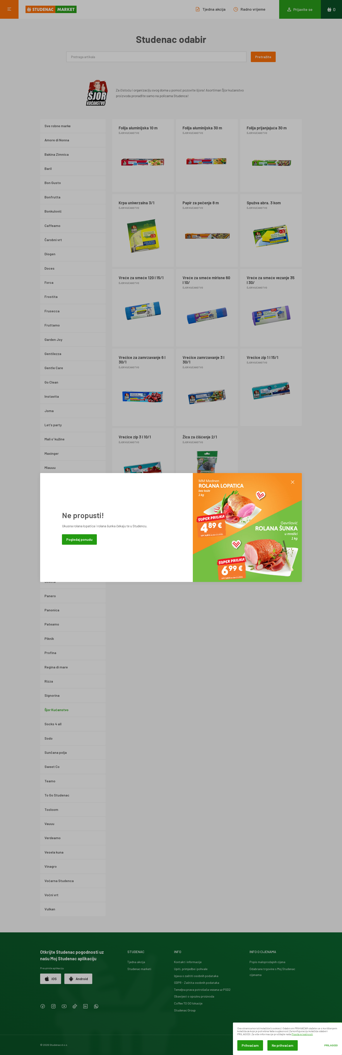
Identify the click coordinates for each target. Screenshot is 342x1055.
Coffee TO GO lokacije (188, 1003)
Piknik (49, 638)
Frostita (51, 296)
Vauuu (49, 824)
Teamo (49, 781)
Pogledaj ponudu (79, 539)
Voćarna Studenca (59, 881)
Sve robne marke (57, 126)
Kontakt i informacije (188, 962)
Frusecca (52, 311)
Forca (48, 282)
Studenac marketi (139, 969)
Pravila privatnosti (302, 1034)
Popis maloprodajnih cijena (267, 962)
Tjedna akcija (136, 962)
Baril (48, 168)
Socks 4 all (53, 724)
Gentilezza (52, 354)
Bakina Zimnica (56, 154)
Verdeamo (52, 838)
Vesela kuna (53, 852)
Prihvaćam (250, 1045)
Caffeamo (52, 225)
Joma (49, 411)
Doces (49, 268)
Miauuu (50, 467)
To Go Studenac (56, 795)
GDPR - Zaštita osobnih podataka (196, 982)
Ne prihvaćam (282, 1045)
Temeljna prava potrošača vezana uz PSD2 (202, 989)
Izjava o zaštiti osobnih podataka (196, 976)
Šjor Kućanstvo (56, 710)
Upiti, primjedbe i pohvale (190, 969)
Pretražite (263, 57)
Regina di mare (56, 667)
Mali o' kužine (54, 439)
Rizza (48, 681)
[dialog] (287, 1039)
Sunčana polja (55, 752)
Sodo (48, 738)
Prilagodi (331, 1045)
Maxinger (51, 453)
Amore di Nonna (56, 140)
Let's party (53, 425)
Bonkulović (53, 211)
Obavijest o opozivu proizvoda (194, 996)
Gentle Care (53, 368)
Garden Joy (53, 339)
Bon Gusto (52, 183)
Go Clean (51, 382)
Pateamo (51, 624)
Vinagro (50, 866)
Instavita (51, 396)
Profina (50, 653)
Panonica (51, 610)
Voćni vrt (51, 895)
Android (78, 978)
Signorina (52, 695)
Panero (50, 596)
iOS (50, 978)
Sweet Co (52, 766)
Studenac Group (185, 1010)
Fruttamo (52, 325)
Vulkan (49, 909)
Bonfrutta (52, 197)
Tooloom (51, 809)
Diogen (49, 254)
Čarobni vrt (53, 240)
